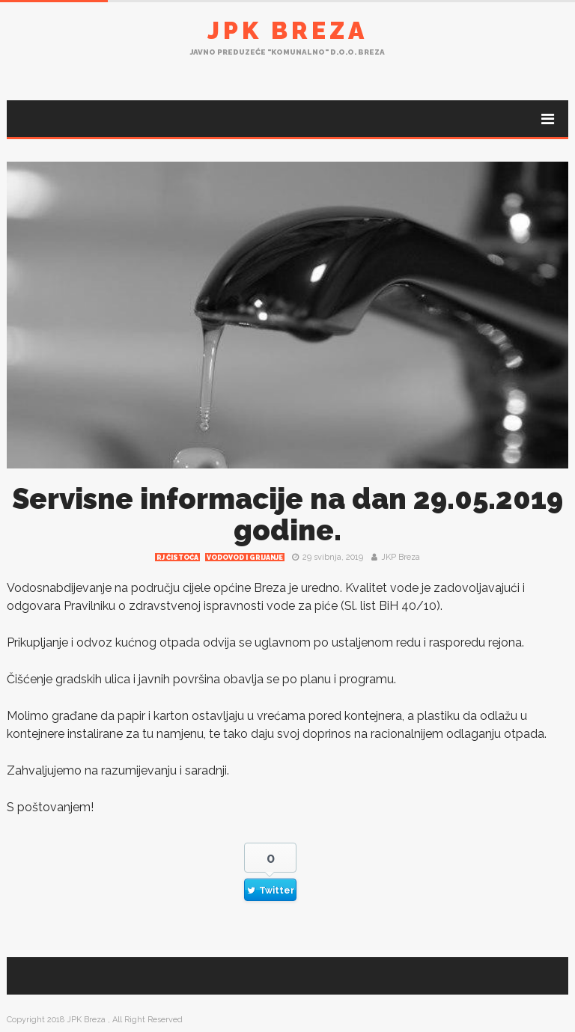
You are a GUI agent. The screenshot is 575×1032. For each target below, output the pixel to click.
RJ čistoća (177, 557)
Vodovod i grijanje (245, 557)
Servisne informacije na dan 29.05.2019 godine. (287, 514)
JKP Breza (400, 557)
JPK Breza (287, 30)
